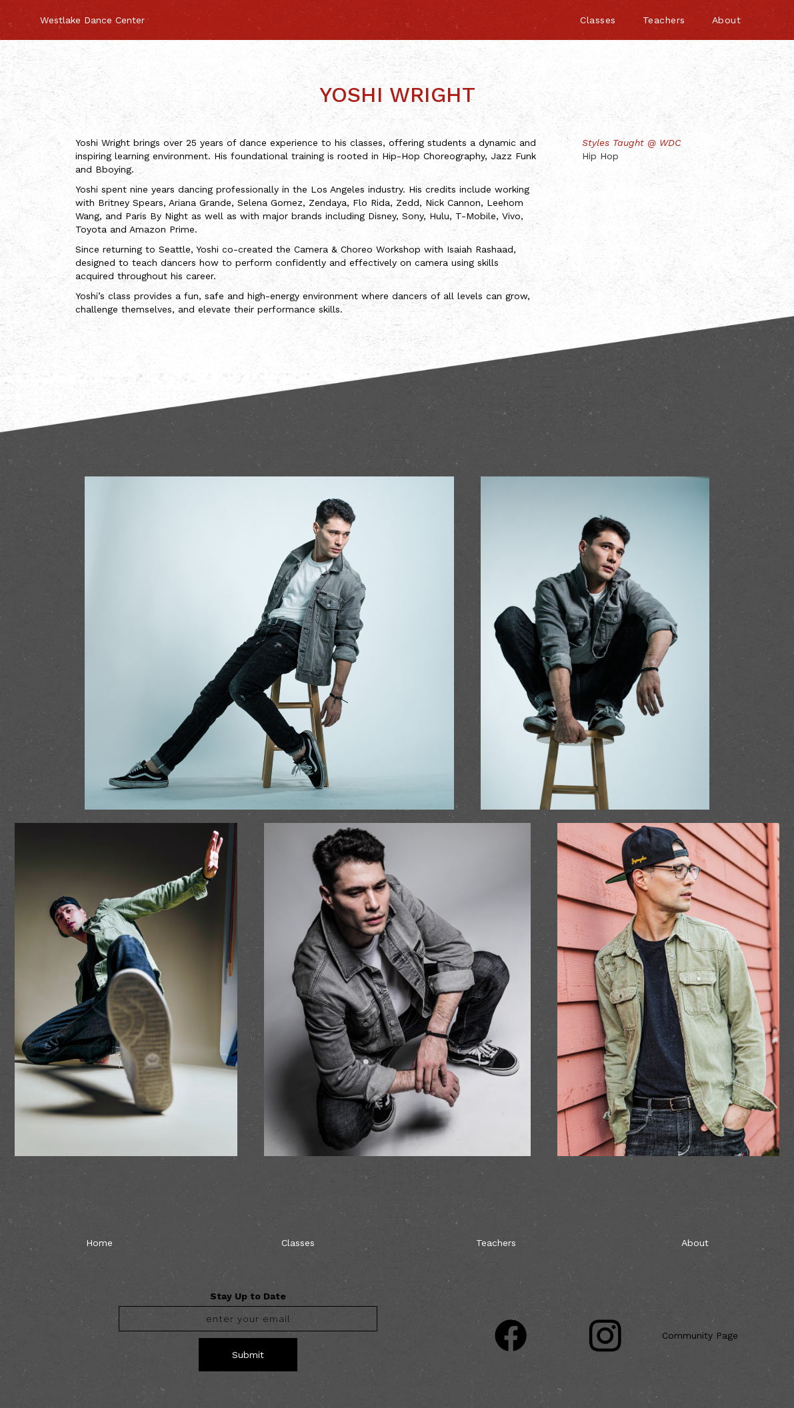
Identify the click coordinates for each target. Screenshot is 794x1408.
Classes (598, 20)
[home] (92, 13)
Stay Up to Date (248, 1296)
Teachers (664, 20)
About (726, 20)
